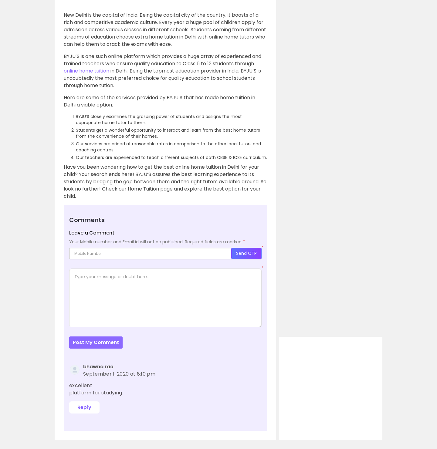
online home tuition (86, 70)
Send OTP (246, 253)
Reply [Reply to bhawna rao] (84, 407)
